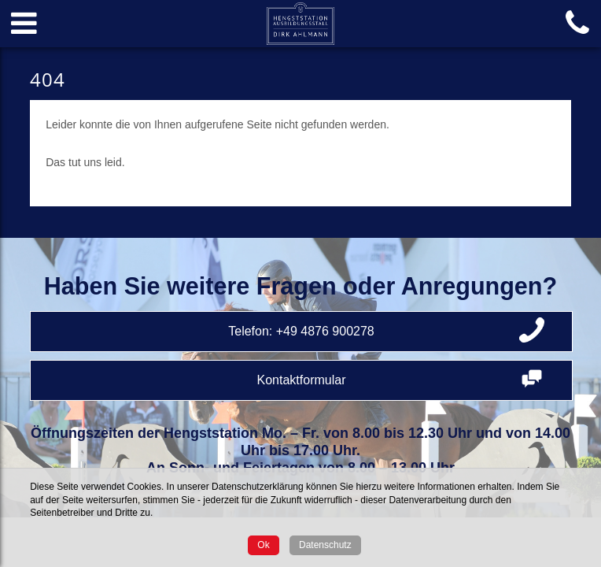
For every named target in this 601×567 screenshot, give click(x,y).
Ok (263, 544)
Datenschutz (325, 544)
